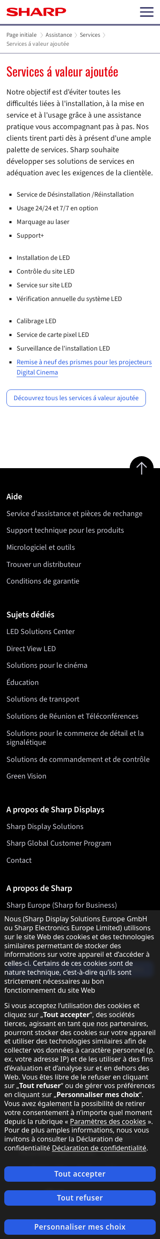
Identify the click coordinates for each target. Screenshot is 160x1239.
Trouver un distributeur (43, 564)
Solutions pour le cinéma (46, 665)
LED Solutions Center (40, 631)
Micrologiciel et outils (40, 547)
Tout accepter (79, 1174)
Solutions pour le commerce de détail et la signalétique (75, 738)
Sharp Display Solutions (45, 826)
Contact (19, 860)
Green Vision (26, 776)
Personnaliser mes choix (79, 1227)
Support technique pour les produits (65, 530)
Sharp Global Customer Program (58, 843)
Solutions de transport (42, 699)
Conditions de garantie (42, 581)
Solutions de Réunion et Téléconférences (72, 716)
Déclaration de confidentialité (99, 1148)
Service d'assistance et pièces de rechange (74, 513)
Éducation (22, 682)
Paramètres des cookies (108, 1121)
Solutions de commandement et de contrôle (78, 759)
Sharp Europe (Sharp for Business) (61, 905)
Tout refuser (80, 1198)
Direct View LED (31, 648)
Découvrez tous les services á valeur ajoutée (76, 398)
